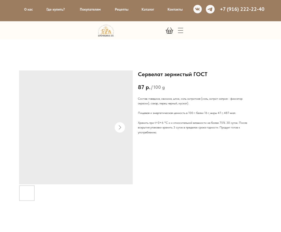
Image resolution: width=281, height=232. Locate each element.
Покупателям (90, 9)
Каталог (148, 9)
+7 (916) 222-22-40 (242, 9)
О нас (28, 9)
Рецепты (122, 9)
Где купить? (55, 9)
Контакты (175, 9)
